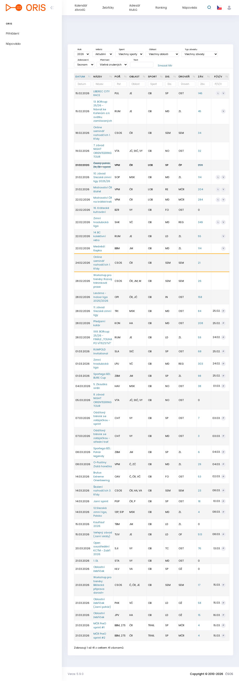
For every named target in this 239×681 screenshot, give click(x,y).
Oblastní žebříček (99, 569)
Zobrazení (83, 59)
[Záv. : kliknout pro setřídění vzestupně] (204, 76)
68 (199, 351)
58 (199, 603)
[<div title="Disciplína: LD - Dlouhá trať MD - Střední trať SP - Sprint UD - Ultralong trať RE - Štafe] (170, 76)
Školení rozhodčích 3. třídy (102, 490)
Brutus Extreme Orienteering (101, 476)
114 (199, 177)
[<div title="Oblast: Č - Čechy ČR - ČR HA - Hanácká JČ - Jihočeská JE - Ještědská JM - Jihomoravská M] (137, 76)
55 (199, 236)
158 (200, 297)
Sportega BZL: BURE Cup (102, 376)
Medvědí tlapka (99, 248)
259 (200, 165)
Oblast (152, 49)
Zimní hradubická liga (101, 222)
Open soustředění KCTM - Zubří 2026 (101, 548)
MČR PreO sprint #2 (99, 636)
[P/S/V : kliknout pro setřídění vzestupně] (220, 76)
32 (199, 151)
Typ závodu (191, 49)
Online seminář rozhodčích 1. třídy (101, 133)
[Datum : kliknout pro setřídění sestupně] (83, 76)
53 (199, 476)
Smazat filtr (165, 65)
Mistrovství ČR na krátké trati (102, 200)
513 (200, 534)
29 (199, 464)
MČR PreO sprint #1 (99, 625)
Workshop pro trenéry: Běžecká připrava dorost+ (102, 585)
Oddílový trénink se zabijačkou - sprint (101, 418)
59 (199, 337)
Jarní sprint (100, 501)
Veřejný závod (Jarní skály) (102, 534)
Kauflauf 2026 (99, 524)
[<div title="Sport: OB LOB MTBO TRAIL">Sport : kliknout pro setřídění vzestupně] (155, 76)
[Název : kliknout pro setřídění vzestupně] (102, 76)
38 (199, 386)
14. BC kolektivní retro (99, 236)
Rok (79, 49)
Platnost (104, 59)
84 (199, 311)
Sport (122, 49)
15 (199, 615)
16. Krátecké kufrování (101, 210)
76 (199, 548)
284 (200, 199)
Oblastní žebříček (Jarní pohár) (102, 603)
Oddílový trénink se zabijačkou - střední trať (101, 436)
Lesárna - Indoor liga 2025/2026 (100, 297)
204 (200, 189)
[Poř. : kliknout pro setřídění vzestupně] (120, 76)
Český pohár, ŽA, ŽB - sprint (102, 165)
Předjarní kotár (99, 323)
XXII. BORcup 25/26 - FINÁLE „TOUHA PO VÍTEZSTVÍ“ (102, 337)
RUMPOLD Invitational (100, 351)
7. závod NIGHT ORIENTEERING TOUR (102, 151)
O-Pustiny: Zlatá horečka (102, 464)
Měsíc (99, 49)
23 (199, 490)
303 (200, 364)
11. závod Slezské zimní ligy (102, 311)
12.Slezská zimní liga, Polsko (100, 512)
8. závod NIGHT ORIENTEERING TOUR (102, 400)
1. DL (95, 561)
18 (199, 501)
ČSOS (229, 674)
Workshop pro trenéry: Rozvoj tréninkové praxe (102, 281)
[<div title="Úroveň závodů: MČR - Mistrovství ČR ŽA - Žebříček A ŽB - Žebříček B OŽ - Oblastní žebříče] (187, 76)
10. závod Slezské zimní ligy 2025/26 (102, 177)
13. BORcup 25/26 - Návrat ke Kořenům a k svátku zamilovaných (102, 111)
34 (199, 133)
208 (200, 323)
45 (199, 111)
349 (200, 222)
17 (199, 585)
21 (199, 263)
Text (136, 59)
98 (199, 376)
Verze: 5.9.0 (76, 674)
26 (199, 281)
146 (200, 93)
